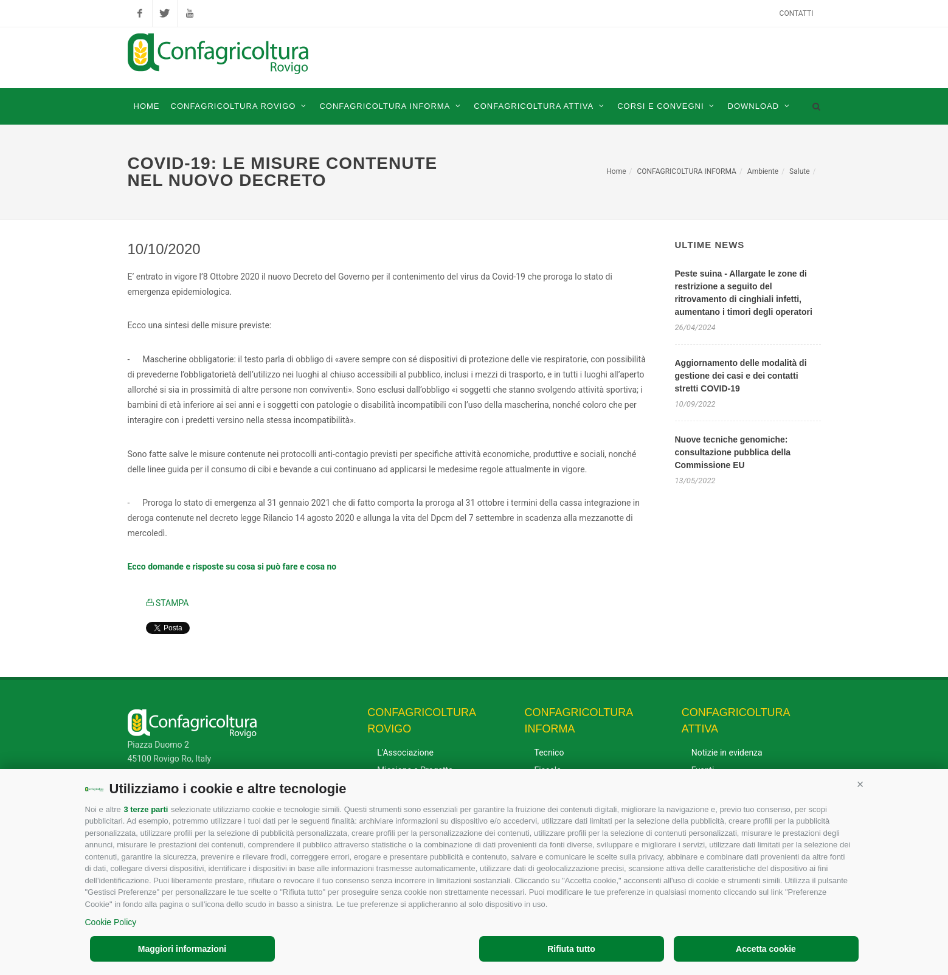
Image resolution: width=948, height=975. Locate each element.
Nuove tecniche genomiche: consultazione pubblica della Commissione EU (733, 452)
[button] (860, 784)
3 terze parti (145, 809)
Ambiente (762, 171)
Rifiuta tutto (571, 949)
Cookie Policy (111, 922)
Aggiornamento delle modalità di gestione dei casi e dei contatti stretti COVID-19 (741, 375)
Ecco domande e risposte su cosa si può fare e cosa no (232, 566)
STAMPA (167, 603)
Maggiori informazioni (182, 949)
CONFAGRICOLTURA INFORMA (686, 171)
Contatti (797, 13)
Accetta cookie (766, 949)
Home (616, 171)
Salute (799, 171)
